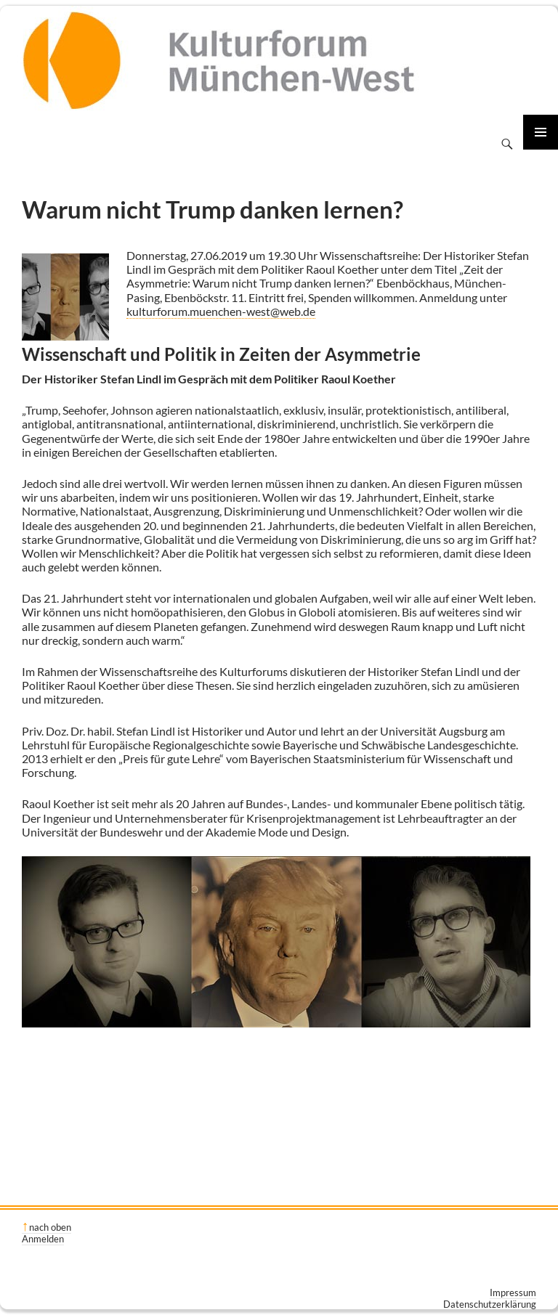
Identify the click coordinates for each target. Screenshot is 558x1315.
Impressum (513, 1292)
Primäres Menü (540, 132)
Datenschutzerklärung (489, 1304)
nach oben (50, 1227)
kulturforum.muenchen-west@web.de (220, 311)
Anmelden (43, 1239)
